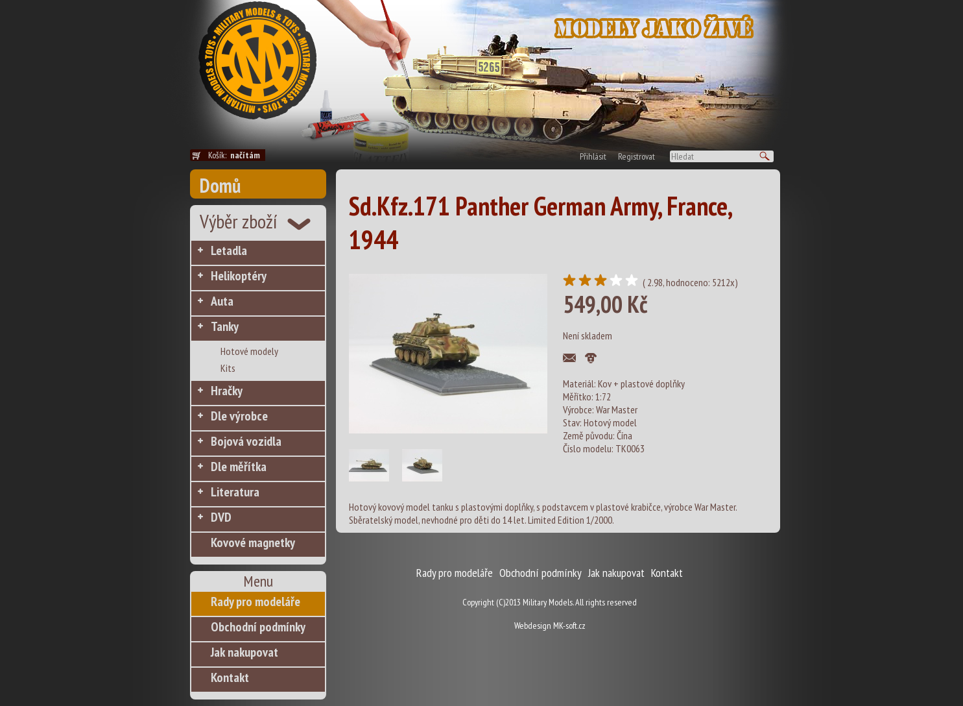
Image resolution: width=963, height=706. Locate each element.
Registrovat (636, 156)
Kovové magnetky (253, 542)
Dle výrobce (239, 416)
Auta (222, 301)
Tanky (225, 326)
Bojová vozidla (246, 441)
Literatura (235, 491)
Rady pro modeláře (255, 601)
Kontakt (230, 677)
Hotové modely (249, 351)
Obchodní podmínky (258, 626)
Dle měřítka (239, 466)
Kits (227, 367)
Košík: (236, 155)
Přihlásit (593, 156)
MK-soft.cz (569, 625)
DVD (221, 517)
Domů (220, 185)
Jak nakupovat (244, 652)
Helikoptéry (239, 275)
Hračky (227, 390)
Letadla (229, 250)
